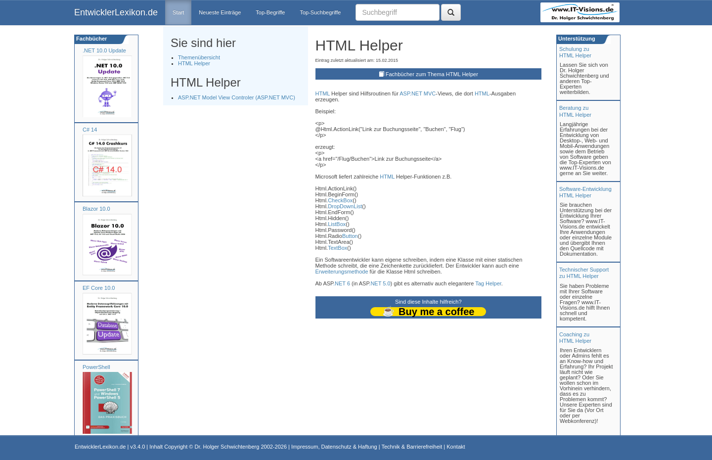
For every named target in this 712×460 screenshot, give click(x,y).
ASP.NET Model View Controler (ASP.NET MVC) (236, 97)
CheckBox (340, 200)
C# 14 (90, 130)
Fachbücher (91, 39)
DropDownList (345, 206)
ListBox (337, 224)
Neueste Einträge (220, 12)
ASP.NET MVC (418, 93)
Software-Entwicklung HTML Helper (585, 192)
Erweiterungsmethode (341, 272)
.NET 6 (341, 283)
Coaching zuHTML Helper (575, 337)
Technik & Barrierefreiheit (411, 447)
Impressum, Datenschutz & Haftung (334, 447)
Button (350, 236)
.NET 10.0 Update (104, 50)
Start (178, 12)
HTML (322, 93)
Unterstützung (576, 39)
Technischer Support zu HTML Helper (584, 273)
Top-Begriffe (270, 12)
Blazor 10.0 (96, 209)
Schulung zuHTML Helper (575, 52)
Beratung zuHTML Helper (575, 111)
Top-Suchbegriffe (320, 12)
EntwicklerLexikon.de (116, 12)
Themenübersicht (199, 57)
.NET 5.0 (379, 283)
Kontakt (455, 447)
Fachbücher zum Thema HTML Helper (432, 74)
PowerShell (96, 367)
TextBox (337, 248)
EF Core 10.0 (99, 288)
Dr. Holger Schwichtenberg (227, 447)
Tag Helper (488, 283)
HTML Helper (194, 63)
